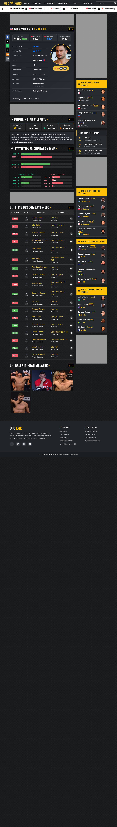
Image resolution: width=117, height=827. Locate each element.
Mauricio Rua (37, 283)
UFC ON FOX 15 (57, 324)
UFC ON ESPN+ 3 (57, 240)
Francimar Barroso (39, 267)
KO (15, 241)
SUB (15, 234)
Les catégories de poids (68, 444)
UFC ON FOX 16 (57, 317)
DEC (15, 226)
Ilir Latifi (35, 301)
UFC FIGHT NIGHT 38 (59, 339)
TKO (15, 219)
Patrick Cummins (38, 274)
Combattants (64, 3)
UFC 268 (54, 218)
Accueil (27, 3)
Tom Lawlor (36, 317)
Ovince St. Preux (38, 354)
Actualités (37, 3)
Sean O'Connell (38, 332)
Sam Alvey (36, 258)
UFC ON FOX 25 (57, 275)
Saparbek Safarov (39, 293)
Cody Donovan (37, 347)
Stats (76, 3)
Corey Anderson (38, 324)
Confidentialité (90, 434)
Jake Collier (36, 225)
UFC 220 (54, 267)
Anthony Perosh (38, 309)
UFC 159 (54, 354)
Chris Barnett (37, 217)
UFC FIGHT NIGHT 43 (59, 332)
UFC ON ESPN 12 (57, 233)
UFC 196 (54, 302)
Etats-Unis (37, 60)
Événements (49, 3)
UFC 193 (54, 309)
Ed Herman (36, 249)
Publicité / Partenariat (92, 441)
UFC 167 (54, 347)
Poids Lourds (38, 83)
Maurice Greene (38, 232)
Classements (88, 3)
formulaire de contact (25, 142)
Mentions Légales (91, 431)
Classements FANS (66, 441)
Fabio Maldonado (39, 339)
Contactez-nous (90, 438)
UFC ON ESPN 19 (57, 225)
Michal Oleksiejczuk (39, 240)
